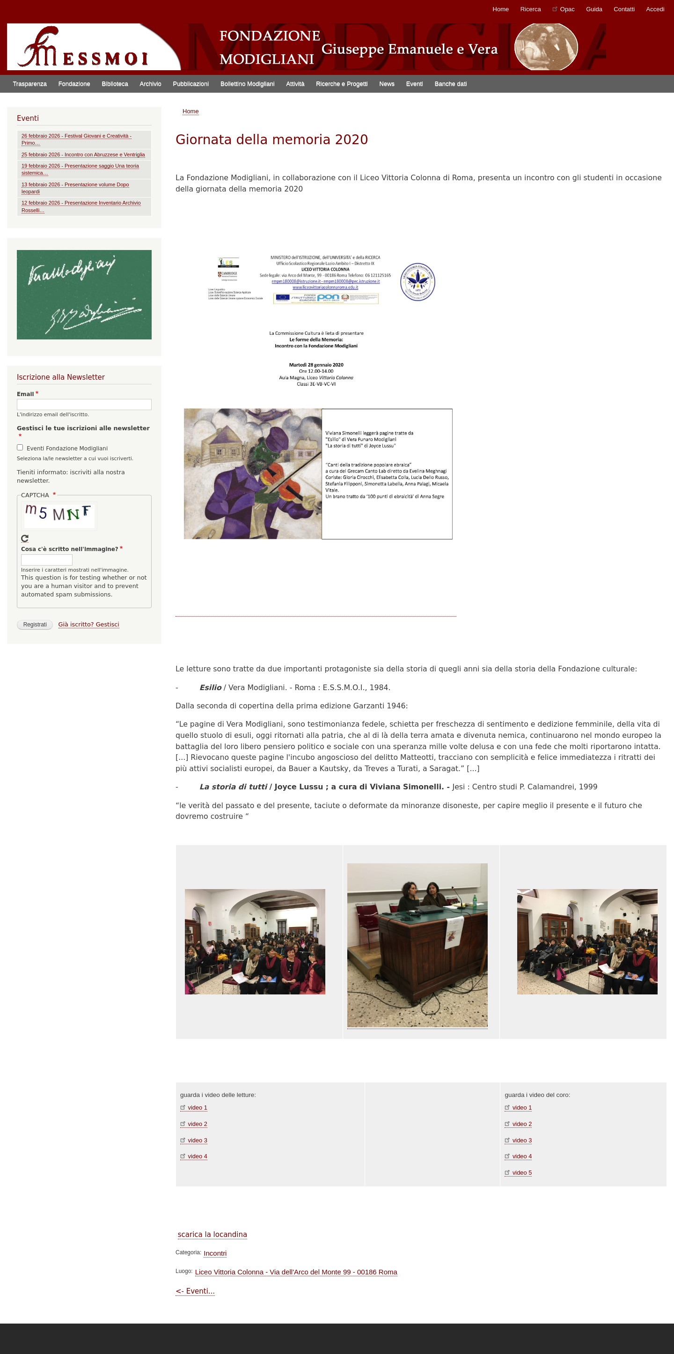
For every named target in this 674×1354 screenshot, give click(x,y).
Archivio (150, 83)
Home (501, 9)
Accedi (655, 9)
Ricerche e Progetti (342, 83)
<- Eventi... (195, 1291)
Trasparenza (30, 83)
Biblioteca (115, 83)
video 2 (193, 1123)
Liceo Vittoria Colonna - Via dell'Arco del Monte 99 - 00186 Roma (296, 1272)
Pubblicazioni (191, 83)
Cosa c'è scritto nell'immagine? (69, 549)
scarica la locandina (212, 1234)
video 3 (193, 1140)
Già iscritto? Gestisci (89, 624)
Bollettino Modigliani (247, 83)
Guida (594, 9)
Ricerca (530, 9)
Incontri (215, 1253)
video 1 (193, 1107)
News (387, 83)
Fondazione (74, 83)
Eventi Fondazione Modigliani (67, 448)
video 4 (193, 1156)
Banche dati (451, 83)
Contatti (624, 9)
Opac (563, 9)
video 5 (518, 1172)
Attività (295, 83)
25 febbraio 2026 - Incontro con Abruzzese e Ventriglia (83, 154)
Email (25, 394)
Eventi (414, 83)
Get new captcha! (25, 539)
